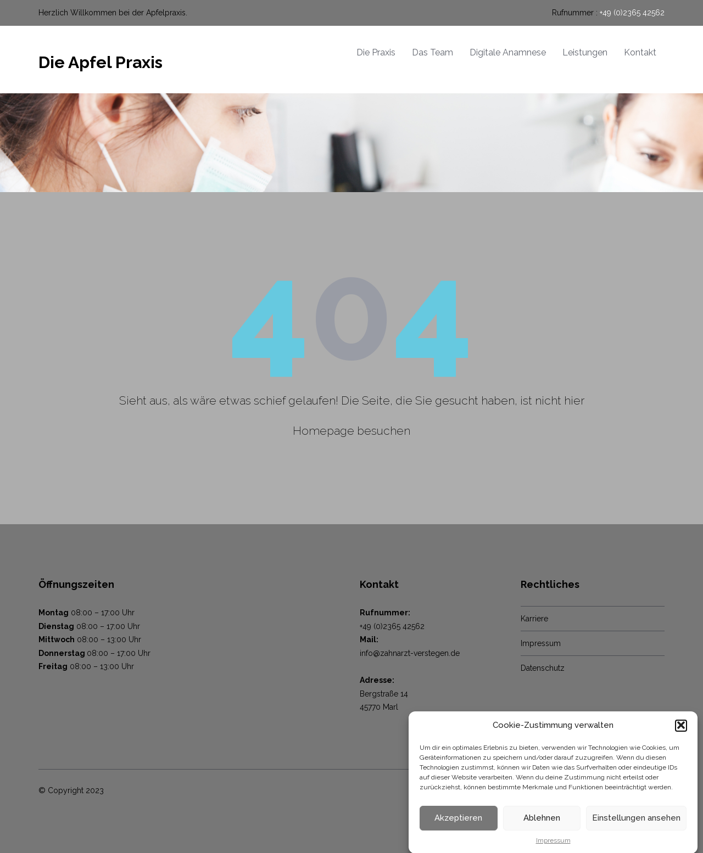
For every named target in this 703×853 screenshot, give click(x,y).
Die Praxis (375, 52)
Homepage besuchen (351, 430)
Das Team (432, 52)
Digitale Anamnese (508, 52)
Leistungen (584, 52)
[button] (681, 733)
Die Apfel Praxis (100, 62)
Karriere (534, 618)
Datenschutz (543, 668)
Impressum (541, 643)
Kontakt (640, 52)
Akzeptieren (458, 826)
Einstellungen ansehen (636, 826)
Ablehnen (541, 826)
